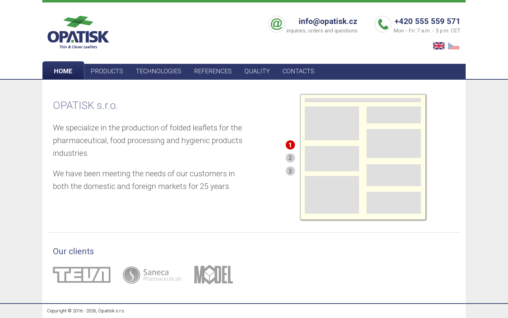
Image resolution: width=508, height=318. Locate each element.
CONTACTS (298, 71)
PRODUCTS (107, 71)
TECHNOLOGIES (158, 71)
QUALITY (257, 71)
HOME (63, 71)
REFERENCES (213, 71)
